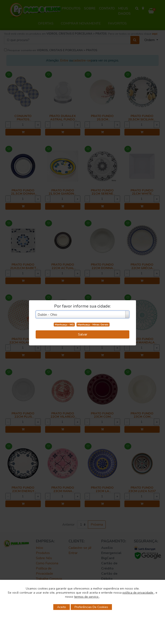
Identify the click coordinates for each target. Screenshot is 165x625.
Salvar (82, 334)
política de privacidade (138, 593)
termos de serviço (86, 597)
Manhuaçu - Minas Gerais (93, 324)
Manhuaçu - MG (64, 324)
